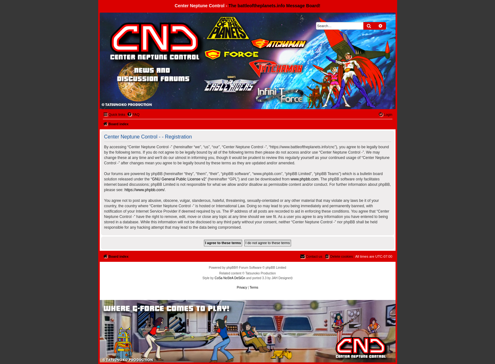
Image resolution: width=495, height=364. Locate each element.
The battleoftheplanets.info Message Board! (274, 5)
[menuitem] (133, 114)
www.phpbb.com (305, 179)
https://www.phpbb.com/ (144, 190)
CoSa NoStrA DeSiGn (230, 278)
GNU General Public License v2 (179, 179)
